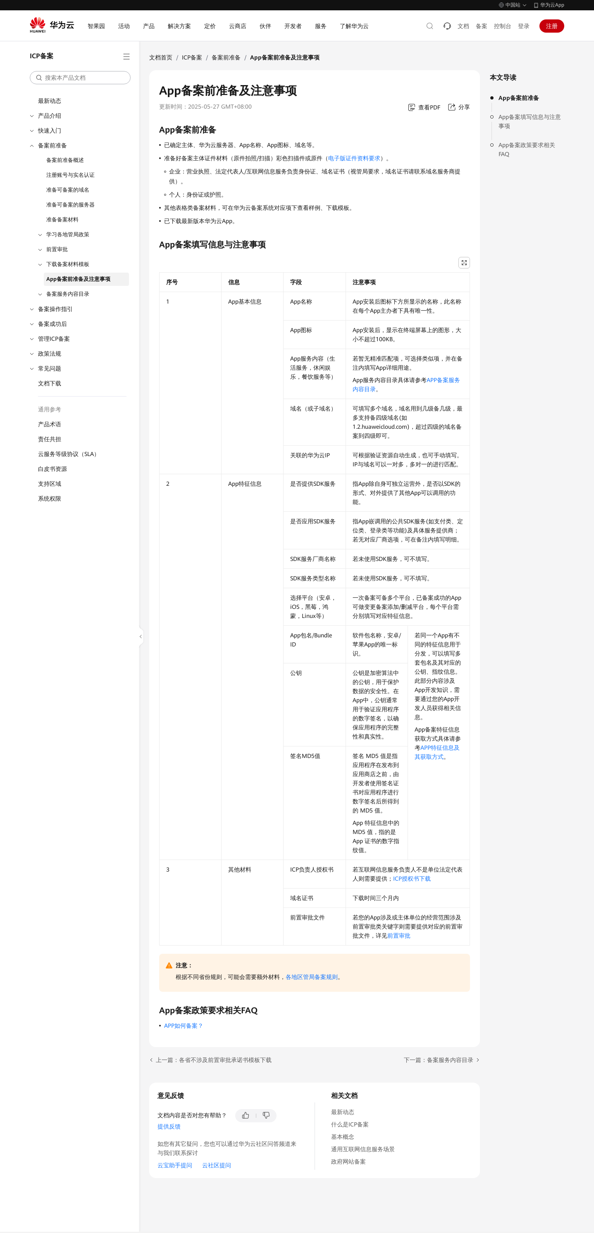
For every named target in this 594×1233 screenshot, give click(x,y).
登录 (524, 26)
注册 (552, 26)
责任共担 (49, 439)
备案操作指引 (55, 309)
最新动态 (49, 100)
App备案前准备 (519, 98)
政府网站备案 (348, 1161)
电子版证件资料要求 (354, 158)
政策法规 (49, 353)
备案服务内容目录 (67, 294)
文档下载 (49, 383)
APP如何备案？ (183, 1025)
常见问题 (49, 368)
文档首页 (160, 57)
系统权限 (49, 498)
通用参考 (49, 409)
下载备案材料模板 (67, 264)
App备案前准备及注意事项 (78, 279)
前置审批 (57, 249)
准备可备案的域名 (67, 190)
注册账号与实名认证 (70, 175)
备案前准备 (52, 145)
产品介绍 (49, 115)
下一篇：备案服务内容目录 (438, 1060)
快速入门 (49, 130)
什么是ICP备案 (350, 1124)
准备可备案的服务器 (70, 205)
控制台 (502, 26)
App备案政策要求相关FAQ (527, 149)
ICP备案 (192, 57)
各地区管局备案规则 (312, 977)
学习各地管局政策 (67, 234)
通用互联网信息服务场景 (363, 1149)
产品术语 (49, 424)
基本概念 (342, 1136)
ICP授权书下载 (412, 878)
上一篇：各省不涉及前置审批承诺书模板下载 (214, 1060)
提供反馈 (169, 1126)
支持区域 (49, 483)
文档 (463, 26)
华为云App (552, 5)
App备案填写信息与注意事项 (530, 121)
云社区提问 (216, 1165)
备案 (481, 26)
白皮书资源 (52, 469)
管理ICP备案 (54, 338)
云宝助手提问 (174, 1165)
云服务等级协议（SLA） (69, 454)
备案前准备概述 (65, 160)
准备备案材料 (62, 219)
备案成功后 (52, 324)
